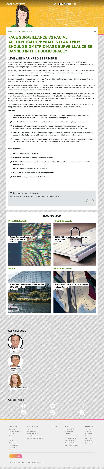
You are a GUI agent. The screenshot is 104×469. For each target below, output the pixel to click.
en (95, 31)
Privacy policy (21, 462)
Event (10, 31)
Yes (90, 201)
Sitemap (39, 462)
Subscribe (16, 456)
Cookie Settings (31, 462)
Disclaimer (12, 462)
